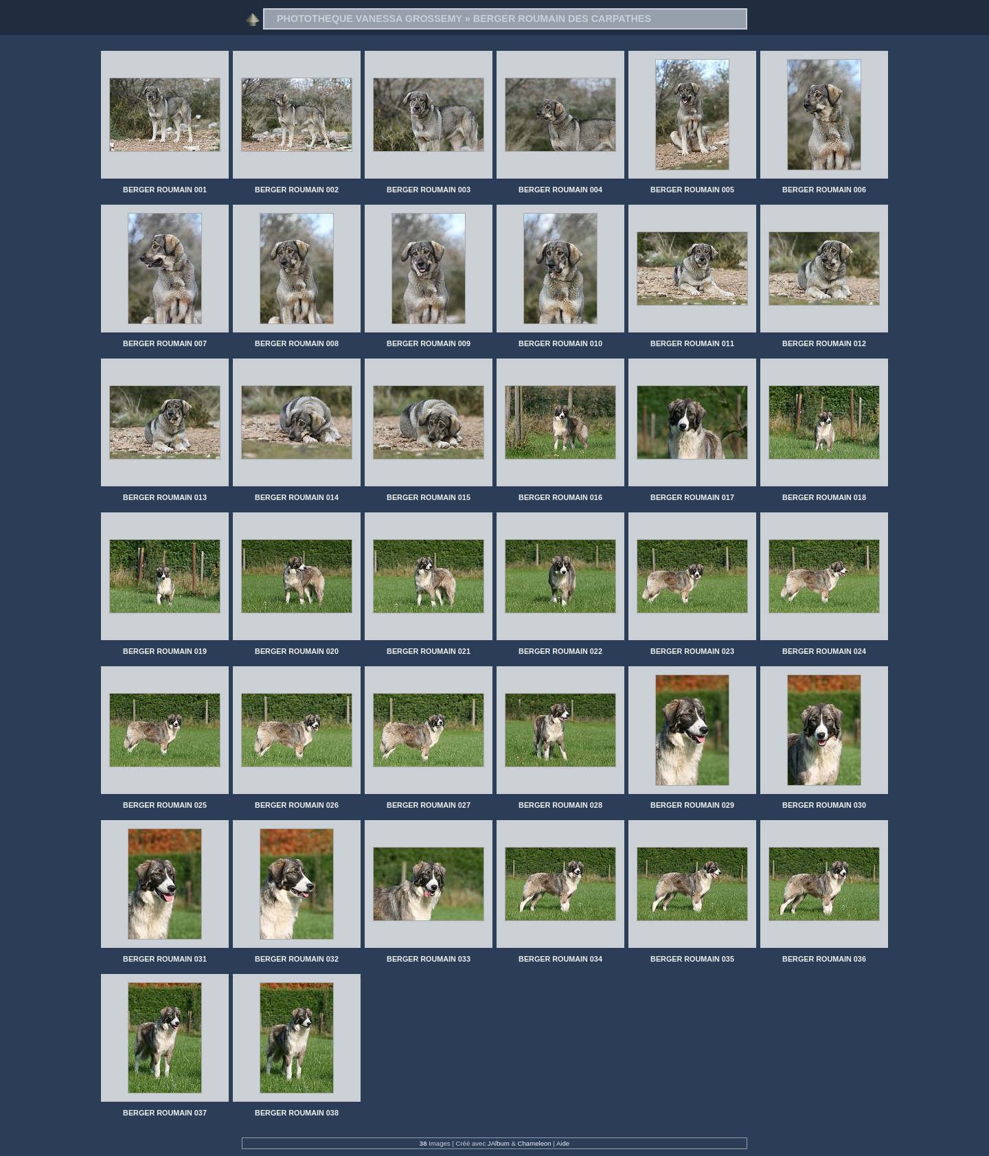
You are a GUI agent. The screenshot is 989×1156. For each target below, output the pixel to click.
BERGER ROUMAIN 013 (165, 497)
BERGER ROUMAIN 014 (297, 497)
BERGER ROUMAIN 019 (165, 651)
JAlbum (499, 1143)
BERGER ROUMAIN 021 (428, 651)
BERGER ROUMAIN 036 (824, 959)
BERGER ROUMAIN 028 (560, 805)
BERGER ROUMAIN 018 (824, 497)
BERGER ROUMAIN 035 (692, 959)
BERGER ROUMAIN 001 (165, 189)
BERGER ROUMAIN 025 (165, 805)
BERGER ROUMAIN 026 (297, 805)
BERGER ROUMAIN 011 (692, 343)
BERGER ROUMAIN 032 (297, 959)
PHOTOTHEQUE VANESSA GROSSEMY (369, 18)
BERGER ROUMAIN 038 (297, 1113)
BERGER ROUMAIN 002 (297, 189)
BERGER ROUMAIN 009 (428, 343)
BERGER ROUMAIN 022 (560, 651)
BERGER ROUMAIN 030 (824, 805)
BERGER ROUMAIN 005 (692, 189)
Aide (562, 1143)
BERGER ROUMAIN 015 (428, 497)
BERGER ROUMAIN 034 (560, 959)
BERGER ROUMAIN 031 (165, 959)
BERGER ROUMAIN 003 (428, 189)
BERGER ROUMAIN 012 (824, 343)
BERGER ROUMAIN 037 (165, 1113)
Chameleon (535, 1143)
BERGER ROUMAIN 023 (692, 651)
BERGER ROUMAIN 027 (428, 805)
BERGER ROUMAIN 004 (560, 189)
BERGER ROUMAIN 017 (692, 497)
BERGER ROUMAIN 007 (165, 343)
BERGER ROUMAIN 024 (824, 651)
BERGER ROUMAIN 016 (560, 497)
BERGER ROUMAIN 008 (297, 343)
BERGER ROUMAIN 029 (692, 805)
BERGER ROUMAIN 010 (560, 343)
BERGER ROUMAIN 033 (428, 959)
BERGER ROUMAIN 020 (297, 651)
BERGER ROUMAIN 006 (824, 189)
